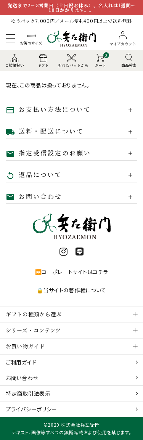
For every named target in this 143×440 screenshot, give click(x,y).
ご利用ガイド (21, 362)
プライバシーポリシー (31, 409)
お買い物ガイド (25, 346)
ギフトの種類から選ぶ (34, 314)
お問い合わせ (22, 378)
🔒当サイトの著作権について (71, 290)
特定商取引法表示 (28, 393)
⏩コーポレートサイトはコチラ (71, 271)
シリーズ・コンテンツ (33, 330)
